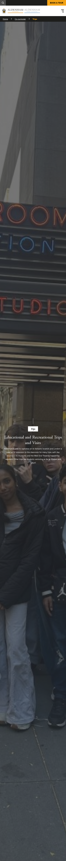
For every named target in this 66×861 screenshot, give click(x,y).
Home (5, 19)
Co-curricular (20, 19)
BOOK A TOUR (56, 2)
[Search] (3, 3)
